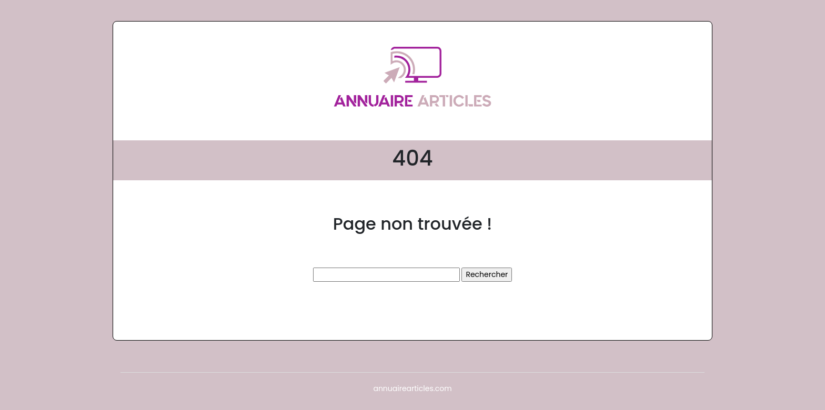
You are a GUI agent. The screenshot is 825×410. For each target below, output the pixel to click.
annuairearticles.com (412, 388)
